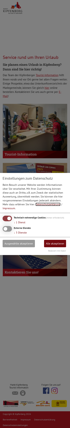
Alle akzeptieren (55, 243)
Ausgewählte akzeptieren (18, 243)
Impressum (9, 208)
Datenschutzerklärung (47, 204)
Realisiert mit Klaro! (57, 250)
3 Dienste (20, 232)
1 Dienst (19, 222)
